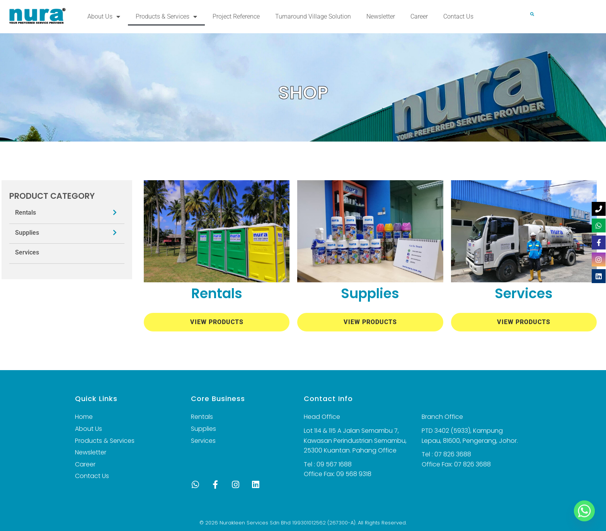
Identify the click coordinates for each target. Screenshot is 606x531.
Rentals (25, 212)
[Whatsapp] (584, 510)
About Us (103, 17)
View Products (216, 322)
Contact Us (458, 16)
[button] (532, 14)
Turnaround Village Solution (313, 16)
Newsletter (380, 16)
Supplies (27, 232)
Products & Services (166, 17)
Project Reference (236, 16)
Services (27, 252)
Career (419, 16)
